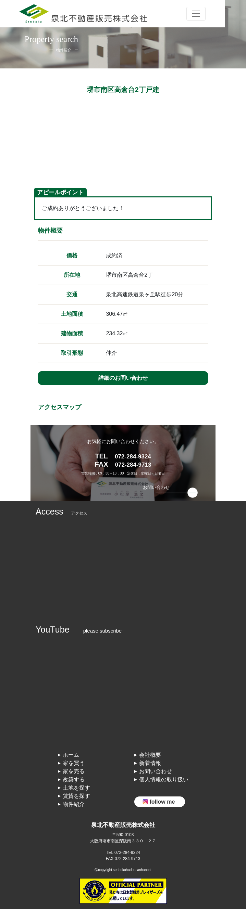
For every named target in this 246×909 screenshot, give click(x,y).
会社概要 (150, 755)
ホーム (71, 755)
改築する (74, 779)
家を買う (74, 763)
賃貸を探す (76, 796)
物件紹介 (74, 804)
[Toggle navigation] (196, 14)
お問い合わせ (155, 771)
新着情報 (150, 763)
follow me (162, 802)
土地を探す (76, 788)
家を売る (74, 771)
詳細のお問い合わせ (123, 378)
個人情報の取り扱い (163, 779)
